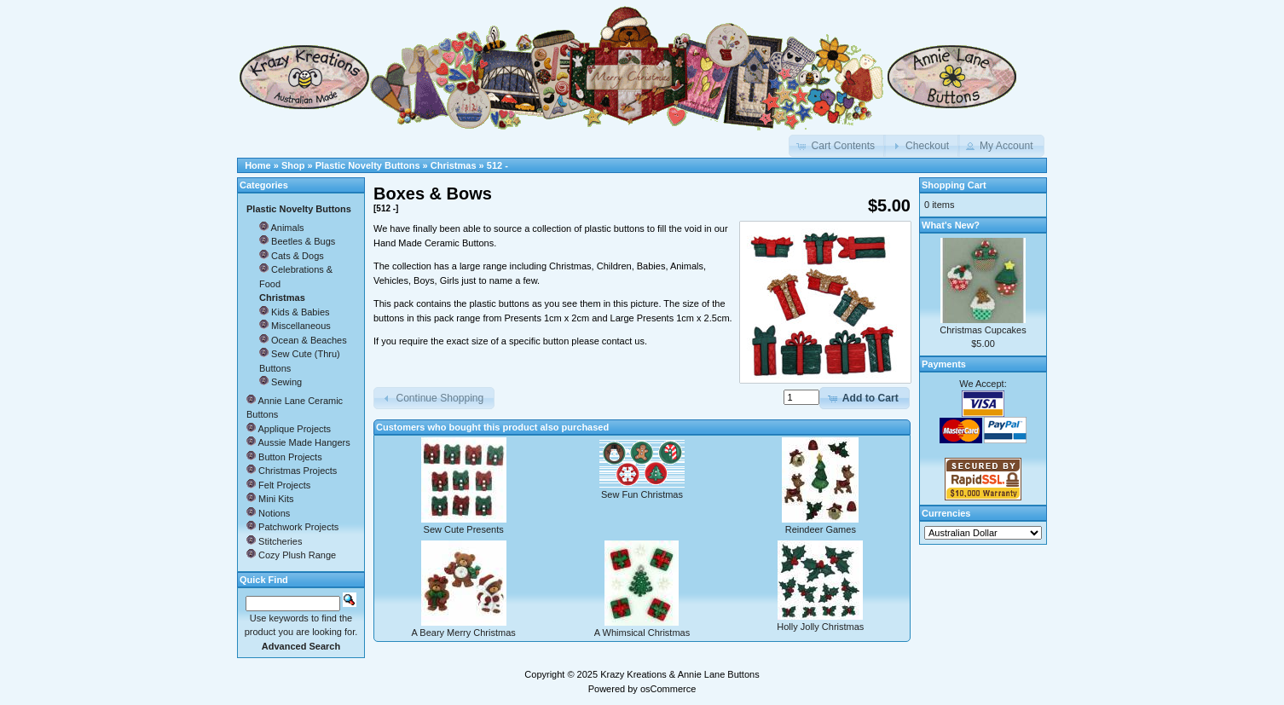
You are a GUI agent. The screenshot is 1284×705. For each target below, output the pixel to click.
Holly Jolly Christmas (820, 626)
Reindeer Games (820, 529)
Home (258, 165)
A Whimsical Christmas (642, 632)
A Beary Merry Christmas (464, 632)
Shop (293, 165)
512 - (497, 165)
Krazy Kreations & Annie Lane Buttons (680, 674)
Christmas (454, 165)
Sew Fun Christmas (642, 494)
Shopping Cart (954, 185)
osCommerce (668, 689)
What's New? (951, 225)
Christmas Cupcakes (983, 330)
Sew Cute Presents (464, 529)
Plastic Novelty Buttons (367, 165)
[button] (837, 146)
